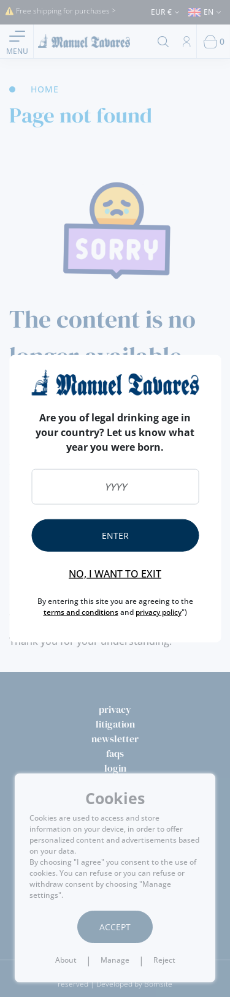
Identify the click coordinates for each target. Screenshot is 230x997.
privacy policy (159, 611)
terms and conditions (81, 611)
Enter (115, 535)
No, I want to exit (115, 573)
